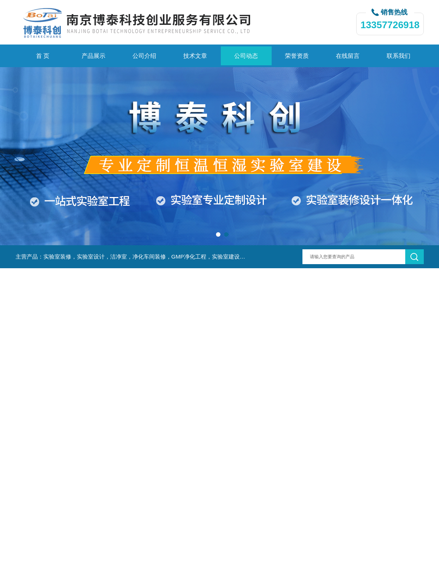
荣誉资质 (297, 56)
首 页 (42, 56)
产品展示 (93, 56)
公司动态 (246, 56)
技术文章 (195, 56)
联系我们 (398, 56)
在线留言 (348, 56)
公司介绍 (144, 56)
